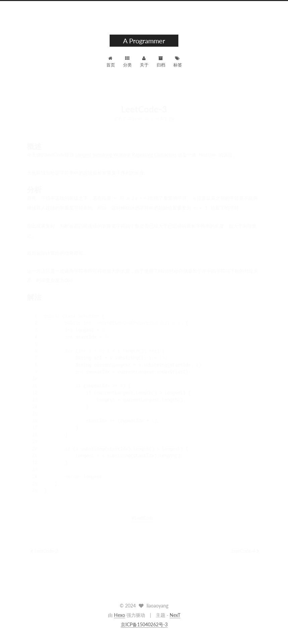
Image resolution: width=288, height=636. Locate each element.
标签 (177, 61)
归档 (161, 61)
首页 (110, 61)
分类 (127, 61)
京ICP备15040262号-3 (144, 624)
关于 (144, 61)
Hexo (119, 615)
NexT (175, 615)
